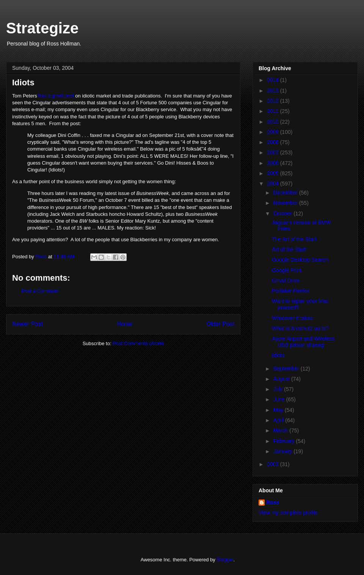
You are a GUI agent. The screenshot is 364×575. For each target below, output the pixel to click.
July (278, 389)
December (286, 193)
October (283, 214)
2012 (273, 101)
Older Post (220, 324)
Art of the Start (289, 250)
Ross (272, 503)
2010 (273, 122)
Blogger (225, 559)
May (278, 410)
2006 (273, 163)
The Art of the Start (294, 239)
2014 (273, 80)
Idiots (278, 355)
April (279, 420)
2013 (273, 91)
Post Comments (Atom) (138, 343)
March (281, 430)
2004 (273, 184)
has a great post (56, 96)
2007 (273, 152)
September (286, 369)
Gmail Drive (286, 281)
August (282, 379)
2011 (273, 111)
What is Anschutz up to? (300, 328)
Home (125, 324)
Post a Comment (40, 291)
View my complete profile (288, 513)
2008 (273, 142)
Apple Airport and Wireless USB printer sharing (303, 342)
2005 (273, 173)
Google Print (286, 270)
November (286, 203)
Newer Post (27, 324)
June (279, 399)
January (283, 451)
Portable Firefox (290, 291)
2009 (273, 132)
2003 (273, 464)
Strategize (42, 28)
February (284, 441)
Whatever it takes (292, 318)
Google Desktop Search (300, 260)
